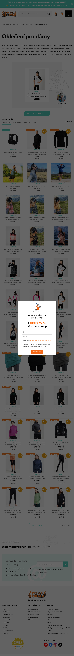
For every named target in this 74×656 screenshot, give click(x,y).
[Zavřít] (72, 3)
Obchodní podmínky (29, 650)
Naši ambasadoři (8, 620)
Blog (49, 612)
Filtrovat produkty (37, 113)
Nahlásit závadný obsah (14, 650)
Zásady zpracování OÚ (62, 650)
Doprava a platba (33, 599)
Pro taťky (5, 618)
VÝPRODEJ (6, 601)
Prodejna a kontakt (53, 599)
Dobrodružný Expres (54, 607)
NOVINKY (6, 599)
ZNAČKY (5, 623)
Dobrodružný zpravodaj (55, 615)
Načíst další (37, 515)
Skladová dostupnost (34, 601)
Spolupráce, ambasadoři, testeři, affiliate (60, 618)
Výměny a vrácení (33, 607)
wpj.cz (39, 653)
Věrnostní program (33, 604)
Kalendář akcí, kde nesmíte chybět (58, 623)
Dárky (49, 609)
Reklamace (31, 609)
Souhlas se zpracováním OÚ (45, 650)
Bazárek (50, 604)
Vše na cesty (6, 609)
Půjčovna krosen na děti (55, 601)
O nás (49, 620)
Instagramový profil (41, 537)
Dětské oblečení (8, 604)
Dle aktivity (6, 612)
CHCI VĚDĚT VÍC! (62, 5)
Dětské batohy (7, 607)
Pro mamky (6, 615)
